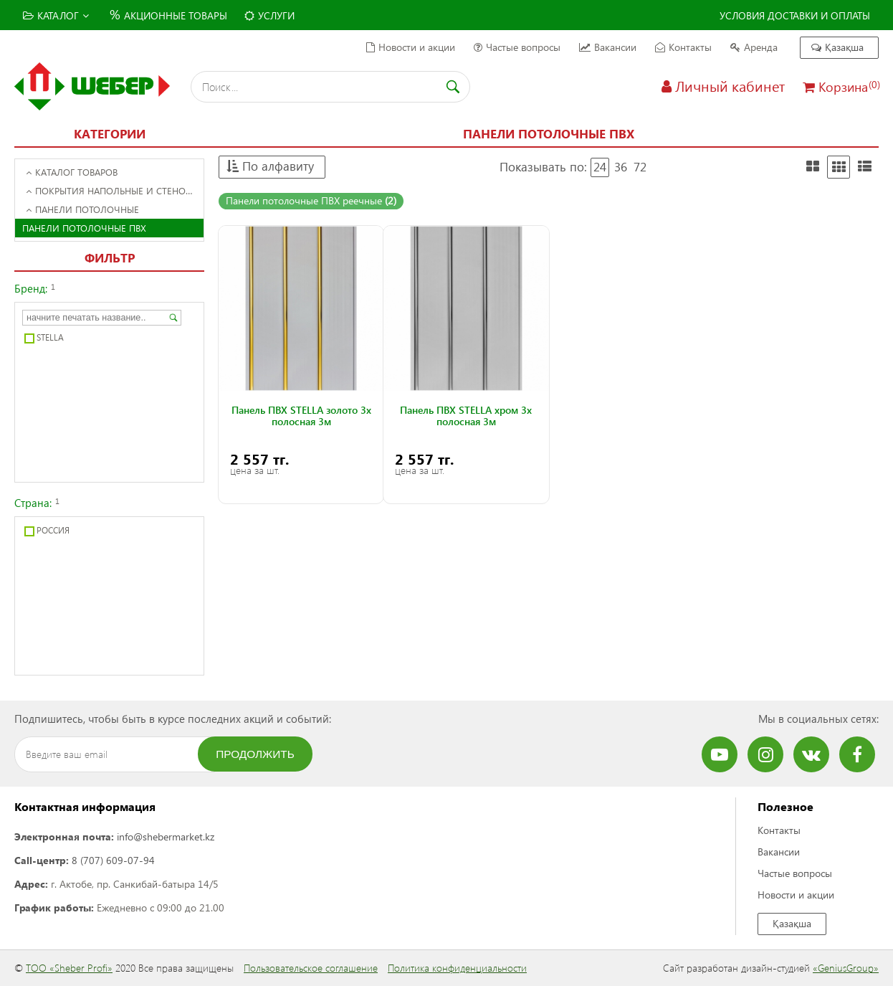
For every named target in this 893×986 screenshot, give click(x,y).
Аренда (754, 47)
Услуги (269, 15)
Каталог (56, 15)
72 (640, 166)
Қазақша (837, 47)
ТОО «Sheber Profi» (69, 968)
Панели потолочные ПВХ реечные (311, 200)
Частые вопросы (517, 47)
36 (620, 166)
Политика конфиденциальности (457, 968)
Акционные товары (166, 14)
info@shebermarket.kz (165, 836)
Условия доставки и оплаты (795, 15)
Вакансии (607, 47)
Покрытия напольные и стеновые (114, 190)
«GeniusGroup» (846, 968)
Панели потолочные (82, 209)
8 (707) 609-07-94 (113, 860)
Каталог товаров (72, 172)
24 (599, 166)
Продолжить (255, 754)
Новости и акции (410, 47)
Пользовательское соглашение (311, 968)
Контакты (683, 47)
